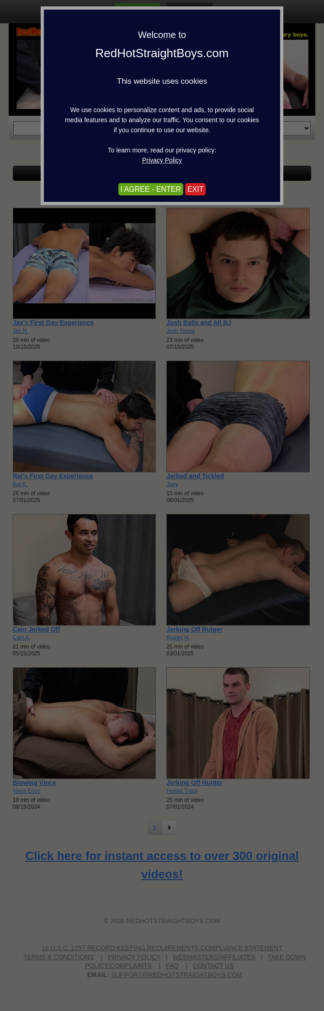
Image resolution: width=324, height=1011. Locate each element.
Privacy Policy (162, 160)
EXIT (195, 189)
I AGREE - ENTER (151, 189)
